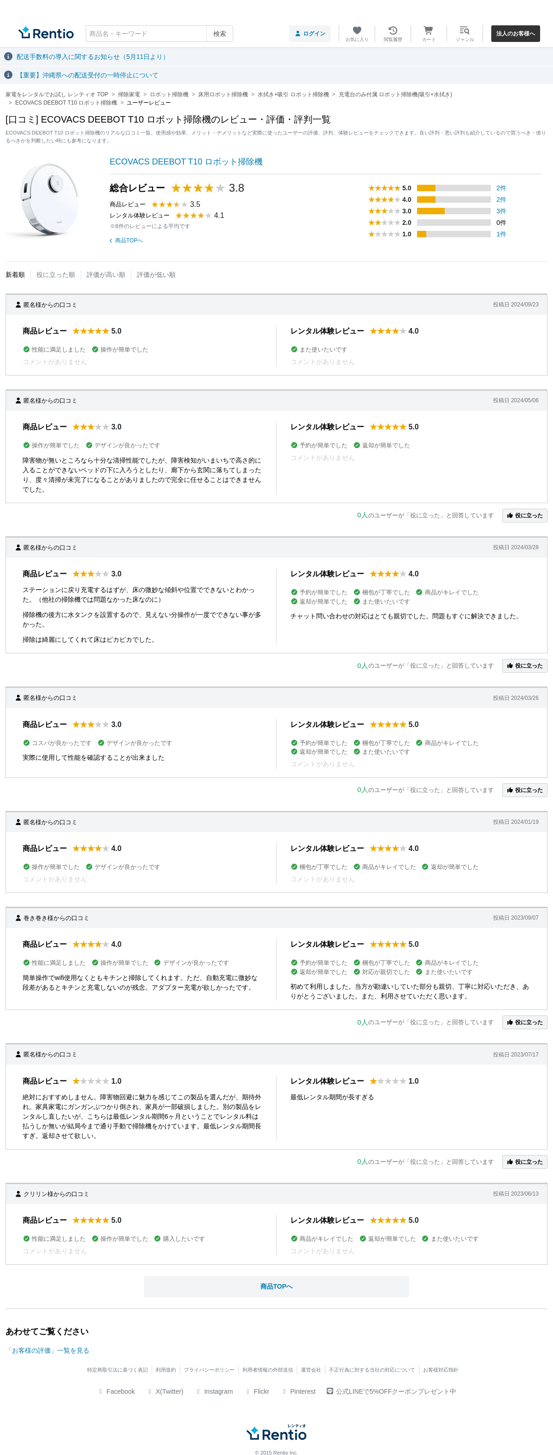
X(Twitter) (164, 1391)
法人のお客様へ (515, 33)
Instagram (213, 1391)
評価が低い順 (156, 274)
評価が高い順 (106, 274)
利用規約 (166, 1370)
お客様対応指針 (441, 1370)
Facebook (116, 1391)
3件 (501, 211)
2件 (501, 188)
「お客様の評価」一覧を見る (47, 1350)
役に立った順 (55, 274)
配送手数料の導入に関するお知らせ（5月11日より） (93, 56)
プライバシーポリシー (209, 1370)
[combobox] (159, 33)
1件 (501, 234)
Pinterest (298, 1391)
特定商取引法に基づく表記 (117, 1370)
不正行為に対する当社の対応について (372, 1370)
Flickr (256, 1391)
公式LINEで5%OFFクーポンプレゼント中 (391, 1391)
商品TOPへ (126, 240)
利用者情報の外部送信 (267, 1370)
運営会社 (311, 1370)
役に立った (525, 515)
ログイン (309, 33)
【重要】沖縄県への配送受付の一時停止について (88, 75)
